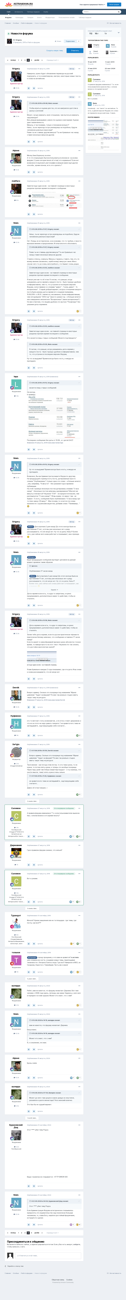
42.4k (16, 242)
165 (16, 935)
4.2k (16, 1147)
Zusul (95, 51)
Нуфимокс (16, 716)
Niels (50, 103)
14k (16, 735)
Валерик (52, 1093)
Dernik (16, 687)
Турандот (16, 915)
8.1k (16, 200)
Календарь (19, 17)
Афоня (16, 150)
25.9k (16, 88)
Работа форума (34, 42)
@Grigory (31, 557)
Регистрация (114, 4)
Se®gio (15, 744)
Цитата (40, 88)
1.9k (16, 396)
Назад (13, 60)
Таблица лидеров (85, 17)
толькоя (16, 952)
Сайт (9, 13)
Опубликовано (38, 69)
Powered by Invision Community (63, 1282)
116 (16, 972)
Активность (19, 12)
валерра (16, 986)
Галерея (30, 17)
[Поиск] (94, 12)
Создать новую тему (54, 50)
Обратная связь (58, 1280)
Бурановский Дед (16, 1126)
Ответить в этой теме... (27, 1256)
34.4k (16, 707)
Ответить (75, 50)
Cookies (69, 1280)
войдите (76, 1244)
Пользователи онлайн (67, 17)
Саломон (16, 808)
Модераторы (50, 17)
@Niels (30, 526)
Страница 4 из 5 (52, 60)
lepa (16, 376)
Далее (36, 60)
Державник (16, 845)
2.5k (16, 764)
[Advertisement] (103, 172)
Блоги (39, 17)
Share (58, 41)
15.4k (16, 170)
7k (16, 865)
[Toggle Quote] (30, 103)
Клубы (46, 12)
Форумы (8, 17)
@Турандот (32, 957)
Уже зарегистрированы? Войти (92, 4)
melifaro (16, 181)
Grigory (19, 40)
